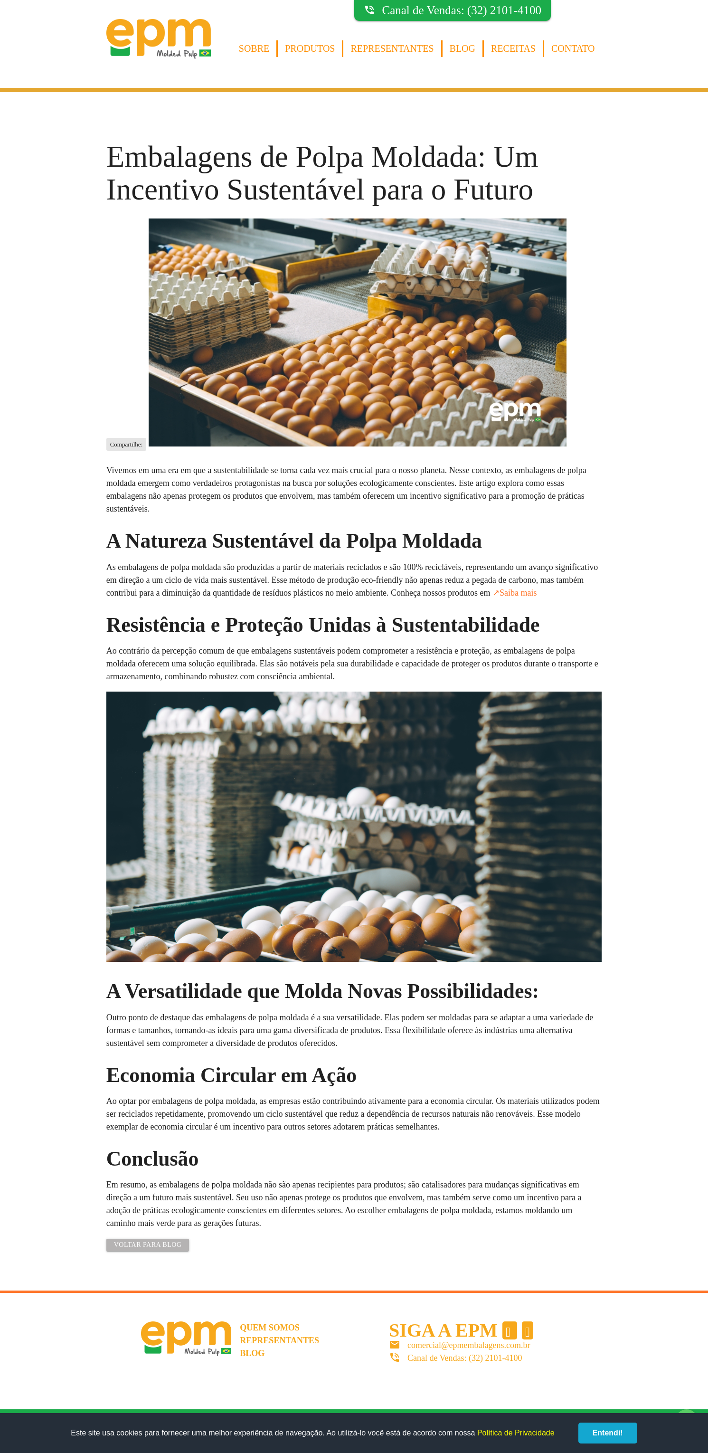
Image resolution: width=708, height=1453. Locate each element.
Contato (573, 48)
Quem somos (270, 1327)
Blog (462, 48)
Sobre (254, 48)
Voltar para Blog (148, 1244)
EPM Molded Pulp (158, 48)
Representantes (392, 48)
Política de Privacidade (516, 1433)
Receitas (513, 48)
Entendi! (608, 1433)
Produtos (310, 48)
